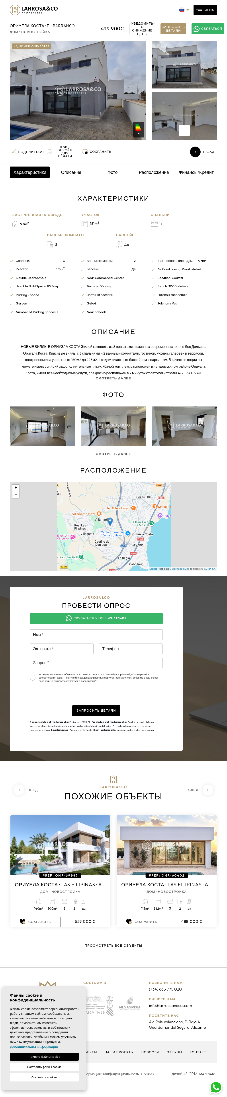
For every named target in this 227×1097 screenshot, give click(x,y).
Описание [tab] (71, 172)
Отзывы (176, 1058)
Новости (151, 1058)
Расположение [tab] (154, 172)
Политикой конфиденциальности (82, 677)
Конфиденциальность (129, 1080)
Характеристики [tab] (29, 172)
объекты (86, 1058)
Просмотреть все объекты (113, 945)
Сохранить (35, 921)
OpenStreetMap (180, 568)
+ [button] (15, 488)
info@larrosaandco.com (174, 1006)
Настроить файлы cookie (44, 1067)
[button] (27, 152)
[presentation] (63, 696)
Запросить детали (173, 29)
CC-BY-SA (209, 568)
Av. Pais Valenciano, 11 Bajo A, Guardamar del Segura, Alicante (180, 1027)
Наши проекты (119, 1058)
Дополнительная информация (34, 1047)
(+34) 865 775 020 (168, 989)
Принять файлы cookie (44, 1057)
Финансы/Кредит (196, 172)
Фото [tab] (113, 172)
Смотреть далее (113, 378)
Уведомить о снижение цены (143, 28)
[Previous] (26, 789)
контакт (201, 1058)
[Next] (201, 789)
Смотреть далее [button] (113, 454)
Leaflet (153, 568)
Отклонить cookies (44, 1077)
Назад (202, 152)
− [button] (15, 494)
